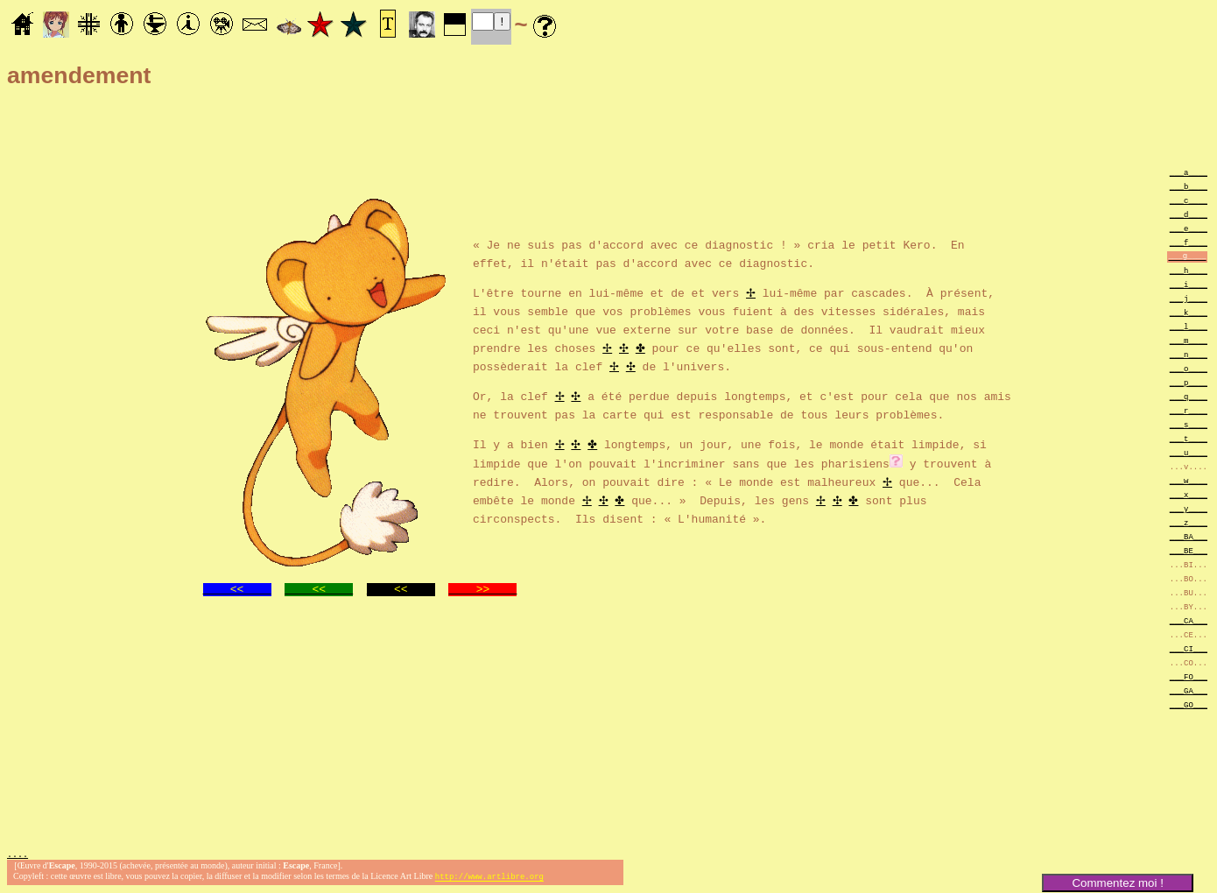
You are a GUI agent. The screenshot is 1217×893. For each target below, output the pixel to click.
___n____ (1188, 354)
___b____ (1188, 186)
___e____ (1188, 228)
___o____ (1188, 368)
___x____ (1188, 494)
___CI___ (1188, 648)
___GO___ (1188, 704)
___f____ (1188, 242)
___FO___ (1188, 676)
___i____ (1188, 284)
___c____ (1188, 200)
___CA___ (1188, 620)
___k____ (1188, 312)
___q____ (1188, 396)
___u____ (1188, 452)
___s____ (1188, 424)
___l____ (1188, 326)
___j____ (1188, 298)
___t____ (1188, 438)
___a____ (1188, 172)
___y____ (1188, 508)
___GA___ (1188, 690)
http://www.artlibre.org (489, 878)
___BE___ (1188, 550)
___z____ (1188, 522)
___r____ (1188, 410)
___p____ (1188, 382)
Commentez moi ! (1117, 882)
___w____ (1188, 480)
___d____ (1188, 214)
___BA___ (1188, 536)
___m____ (1188, 340)
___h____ (1188, 270)
